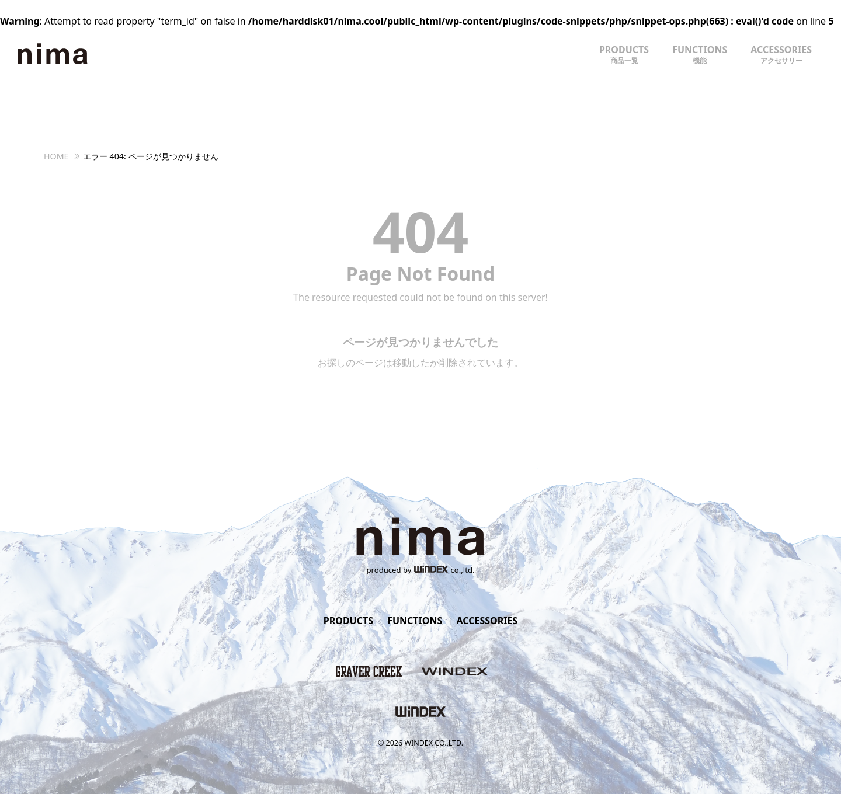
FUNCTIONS (699, 54)
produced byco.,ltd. (421, 570)
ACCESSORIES (781, 54)
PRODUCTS (624, 54)
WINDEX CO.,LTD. (433, 743)
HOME (56, 156)
